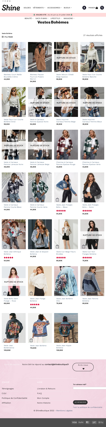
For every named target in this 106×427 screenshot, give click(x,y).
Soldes (27, 8)
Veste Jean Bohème (38, 346)
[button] (84, 8)
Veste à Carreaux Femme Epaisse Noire (39, 121)
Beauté (29, 18)
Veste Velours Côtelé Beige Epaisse (64, 76)
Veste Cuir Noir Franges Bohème (89, 253)
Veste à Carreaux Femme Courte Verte (38, 206)
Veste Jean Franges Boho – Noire (90, 206)
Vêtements (39, 8)
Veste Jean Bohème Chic (64, 300)
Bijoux (68, 8)
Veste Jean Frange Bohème (37, 300)
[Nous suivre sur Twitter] (7, 1)
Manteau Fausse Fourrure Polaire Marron (37, 77)
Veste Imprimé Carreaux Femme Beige (65, 121)
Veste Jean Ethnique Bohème (12, 253)
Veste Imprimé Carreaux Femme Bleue (92, 121)
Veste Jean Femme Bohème (90, 300)
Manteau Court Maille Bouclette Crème (13, 76)
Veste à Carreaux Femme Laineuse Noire (13, 163)
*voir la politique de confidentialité (87, 407)
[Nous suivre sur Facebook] (3, 1)
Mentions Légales (64, 410)
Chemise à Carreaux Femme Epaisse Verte (91, 163)
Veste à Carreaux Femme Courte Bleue (12, 206)
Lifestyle (56, 18)
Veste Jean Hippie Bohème (63, 347)
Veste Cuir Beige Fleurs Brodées (66, 253)
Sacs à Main (41, 18)
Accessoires (54, 8)
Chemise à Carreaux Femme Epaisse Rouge (65, 163)
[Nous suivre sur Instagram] (5, 1)
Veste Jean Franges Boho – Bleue (64, 206)
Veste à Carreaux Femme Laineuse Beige (39, 163)
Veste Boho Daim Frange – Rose (11, 300)
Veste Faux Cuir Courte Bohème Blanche (92, 76)
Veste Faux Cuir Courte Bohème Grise (13, 121)
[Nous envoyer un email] (9, 1)
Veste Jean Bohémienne (9, 347)
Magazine (69, 18)
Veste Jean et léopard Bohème (39, 253)
